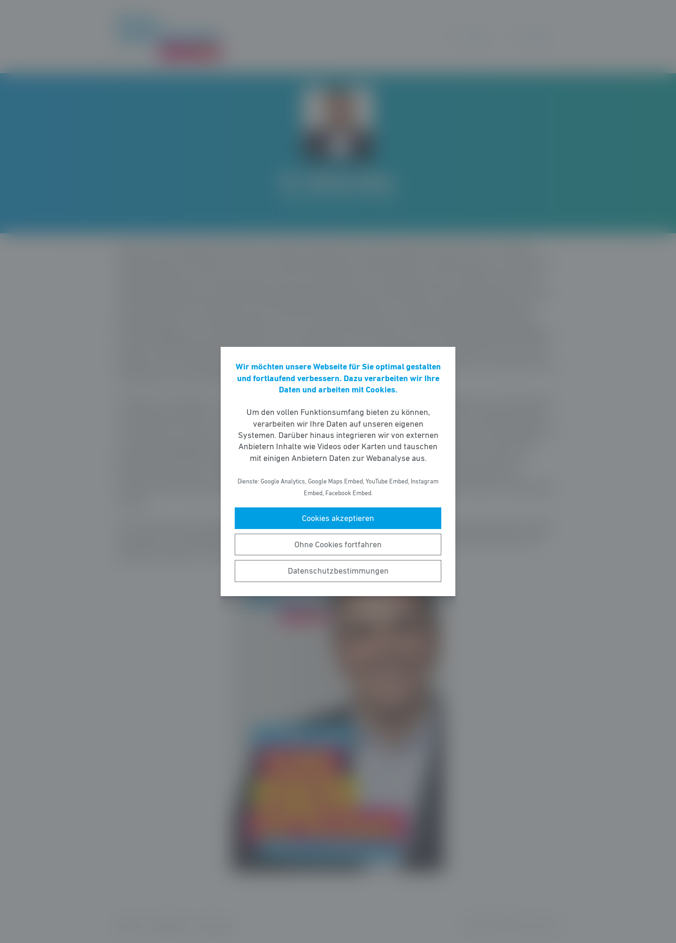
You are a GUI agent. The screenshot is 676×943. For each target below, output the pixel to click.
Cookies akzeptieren (338, 518)
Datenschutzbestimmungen (338, 571)
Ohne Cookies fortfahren (338, 544)
